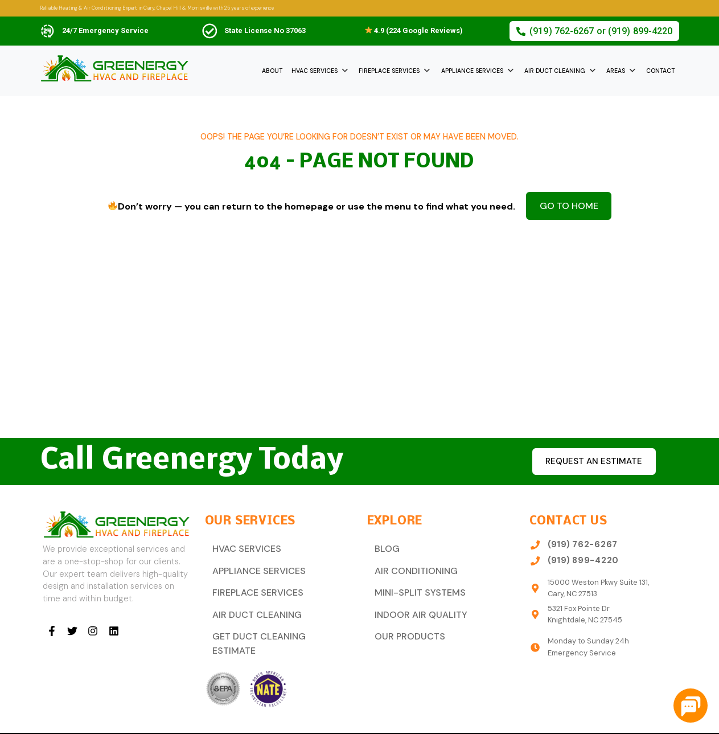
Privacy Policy (653, 720)
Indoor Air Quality (414, 607)
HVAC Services (314, 71)
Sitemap (605, 720)
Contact (660, 71)
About (272, 71)
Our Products (404, 626)
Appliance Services (472, 71)
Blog (384, 547)
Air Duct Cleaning (554, 71)
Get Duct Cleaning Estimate (273, 626)
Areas (615, 71)
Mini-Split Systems (414, 587)
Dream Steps (267, 720)
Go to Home (568, 204)
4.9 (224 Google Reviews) (414, 30)
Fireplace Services (389, 71)
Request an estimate (592, 461)
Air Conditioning (410, 567)
